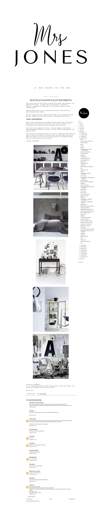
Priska (30, 443)
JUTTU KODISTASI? (48, 88)
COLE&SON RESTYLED (85, 160)
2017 (81, 123)
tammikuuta (83, 256)
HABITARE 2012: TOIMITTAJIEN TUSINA (86, 202)
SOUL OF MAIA (83, 191)
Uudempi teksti (29, 499)
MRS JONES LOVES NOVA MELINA (87, 181)
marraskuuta (83, 134)
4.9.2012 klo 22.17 (32, 481)
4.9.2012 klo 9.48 (32, 415)
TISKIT (82, 238)
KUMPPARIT (83, 233)
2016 (81, 125)
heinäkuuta (83, 246)
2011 (81, 258)
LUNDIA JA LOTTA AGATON (86, 224)
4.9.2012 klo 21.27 (32, 467)
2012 (81, 131)
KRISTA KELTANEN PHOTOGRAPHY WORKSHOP (87, 187)
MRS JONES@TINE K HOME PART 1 (87, 209)
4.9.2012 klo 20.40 (32, 460)
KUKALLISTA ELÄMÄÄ (85, 219)
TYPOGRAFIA (83, 227)
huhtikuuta (83, 251)
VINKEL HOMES (83, 204)
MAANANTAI (83, 235)
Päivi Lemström (32, 450)
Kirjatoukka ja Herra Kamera (34, 402)
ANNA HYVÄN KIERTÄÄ (85, 207)
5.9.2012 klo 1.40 (32, 494)
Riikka (30, 478)
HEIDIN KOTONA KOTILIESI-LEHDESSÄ (86, 174)
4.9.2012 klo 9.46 (32, 407)
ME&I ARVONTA (84, 189)
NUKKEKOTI (83, 197)
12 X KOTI (56, 88)
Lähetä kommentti (31, 496)
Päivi (30, 485)
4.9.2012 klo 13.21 (32, 425)
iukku (30, 436)
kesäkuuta (83, 248)
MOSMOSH (83, 155)
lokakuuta (83, 136)
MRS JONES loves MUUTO (85, 225)
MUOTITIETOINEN (84, 142)
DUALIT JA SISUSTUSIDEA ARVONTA (87, 211)
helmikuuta (83, 255)
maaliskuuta (83, 253)
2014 (81, 128)
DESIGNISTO (83, 183)
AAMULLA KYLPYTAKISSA (85, 241)
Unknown (31, 419)
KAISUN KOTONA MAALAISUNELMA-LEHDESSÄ (88, 178)
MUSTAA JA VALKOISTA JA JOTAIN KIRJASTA (87, 231)
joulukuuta (83, 133)
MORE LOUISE (83, 161)
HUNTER (82, 171)
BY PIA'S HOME (83, 176)
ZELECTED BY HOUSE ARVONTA (87, 141)
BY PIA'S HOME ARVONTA (85, 158)
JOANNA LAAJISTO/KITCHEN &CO (87, 166)
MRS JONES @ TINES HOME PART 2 (87, 206)
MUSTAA (82, 146)
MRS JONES (41, 88)
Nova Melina (31, 429)
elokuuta (82, 245)
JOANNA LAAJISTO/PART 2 (86, 152)
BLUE (82, 139)
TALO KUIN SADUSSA (85, 185)
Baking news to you (33, 471)
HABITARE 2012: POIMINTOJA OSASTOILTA (86, 200)
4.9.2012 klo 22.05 (32, 474)
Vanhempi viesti (72, 499)
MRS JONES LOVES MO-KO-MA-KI (87, 222)
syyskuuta (83, 138)
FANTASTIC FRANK (84, 236)
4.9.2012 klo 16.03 (32, 446)
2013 (81, 130)
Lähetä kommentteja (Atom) (33, 501)
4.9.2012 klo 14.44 (32, 432)
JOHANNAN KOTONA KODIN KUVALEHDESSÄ (86, 150)
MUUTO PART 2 (84, 192)
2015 (81, 126)
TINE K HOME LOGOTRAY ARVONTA (87, 229)
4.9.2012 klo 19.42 (32, 453)
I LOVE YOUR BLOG (84, 153)
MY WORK (62, 88)
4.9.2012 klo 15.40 (32, 439)
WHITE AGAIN (83, 240)
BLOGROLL (68, 88)
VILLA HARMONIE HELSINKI (86, 217)
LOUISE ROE (83, 165)
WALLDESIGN (83, 214)
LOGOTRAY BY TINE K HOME (86, 220)
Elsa (30, 410)
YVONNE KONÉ (83, 156)
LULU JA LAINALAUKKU (85, 194)
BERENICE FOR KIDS (84, 196)
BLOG (36, 88)
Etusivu (50, 499)
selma (30, 464)
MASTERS (82, 147)
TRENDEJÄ (82, 216)
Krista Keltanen (46, 122)
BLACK (82, 144)
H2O (81, 243)
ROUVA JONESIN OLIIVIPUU (86, 212)
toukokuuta (83, 250)
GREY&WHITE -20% (84, 163)
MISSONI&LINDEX (84, 180)
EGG (81, 168)
